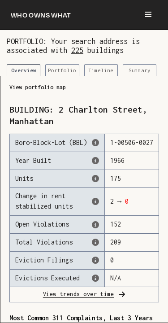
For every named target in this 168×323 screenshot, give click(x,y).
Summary (140, 70)
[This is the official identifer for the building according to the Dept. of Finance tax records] (95, 142)
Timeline (100, 70)
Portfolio (62, 70)
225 (77, 50)
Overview (23, 70)
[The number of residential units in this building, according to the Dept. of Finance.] (95, 178)
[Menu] (148, 15)
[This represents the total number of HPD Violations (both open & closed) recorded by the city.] (95, 242)
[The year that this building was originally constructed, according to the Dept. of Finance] (95, 160)
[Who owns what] (41, 15)
